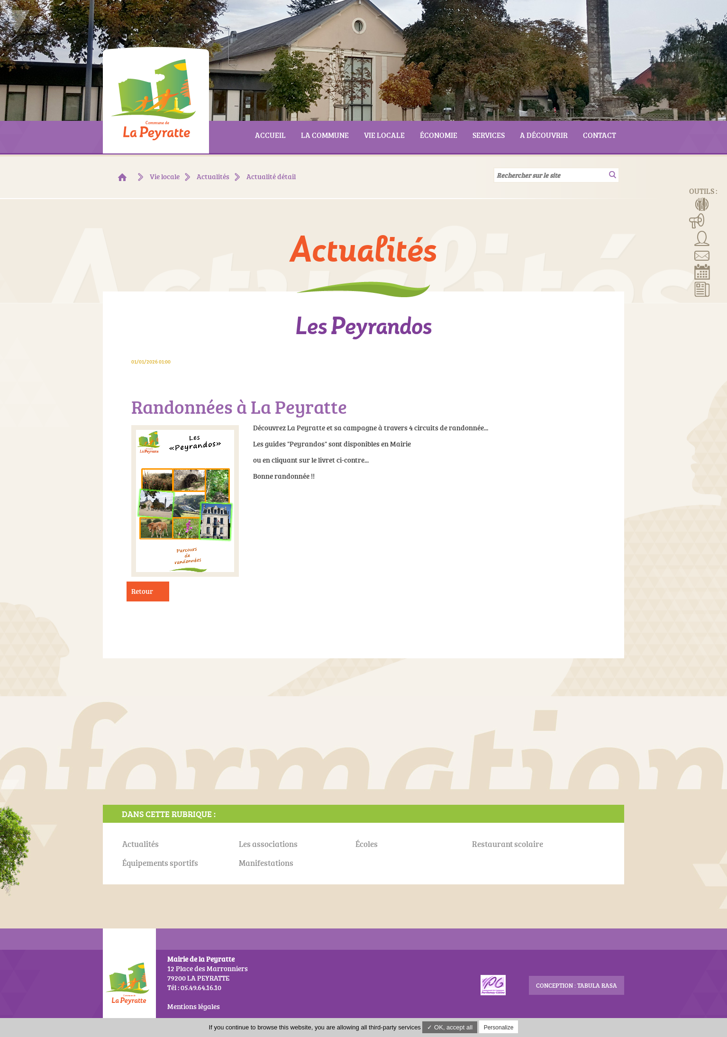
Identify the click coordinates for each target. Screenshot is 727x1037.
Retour (142, 591)
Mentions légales (193, 1006)
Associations (702, 237)
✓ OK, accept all (450, 1027)
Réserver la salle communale (702, 271)
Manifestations (697, 220)
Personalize (499, 1027)
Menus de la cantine (702, 203)
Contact (702, 254)
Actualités (702, 288)
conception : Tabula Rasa (576, 985)
